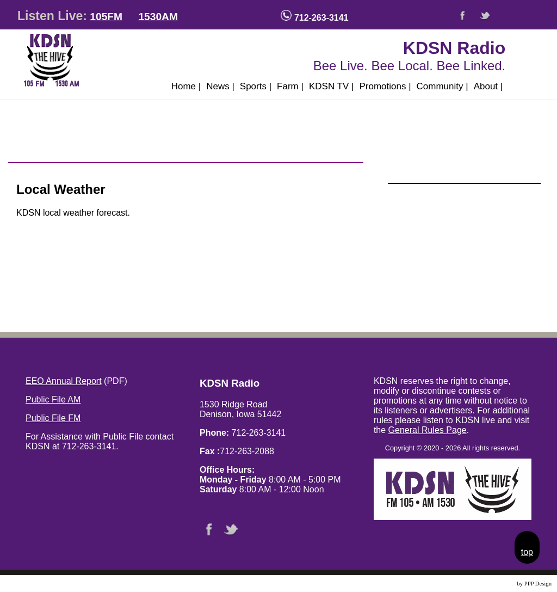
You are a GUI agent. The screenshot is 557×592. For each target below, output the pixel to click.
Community (442, 86)
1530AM (158, 16)
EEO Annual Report (64, 381)
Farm (290, 86)
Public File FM (53, 418)
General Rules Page (427, 430)
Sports (255, 86)
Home (186, 86)
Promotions (385, 86)
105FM (106, 16)
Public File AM (53, 399)
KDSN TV (331, 86)
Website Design (497, 584)
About (488, 86)
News (220, 86)
